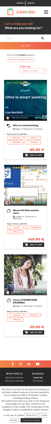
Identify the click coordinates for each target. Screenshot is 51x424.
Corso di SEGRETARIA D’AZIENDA (25, 301)
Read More (31, 415)
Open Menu (46, 12)
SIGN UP (31, 3)
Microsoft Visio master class (26, 211)
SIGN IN (20, 3)
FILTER (25, 45)
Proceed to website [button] (31, 420)
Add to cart (33, 155)
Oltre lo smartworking (25, 125)
